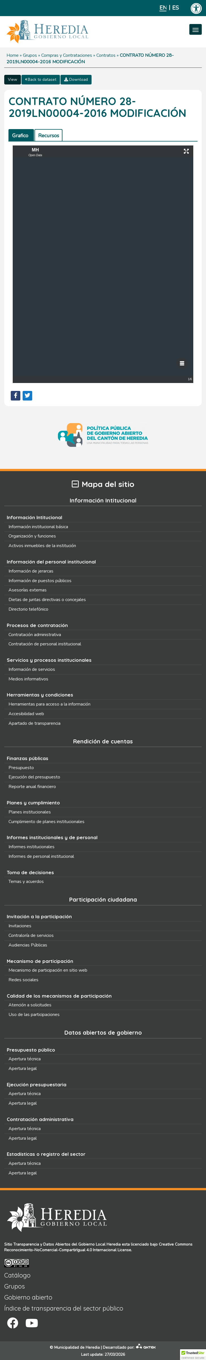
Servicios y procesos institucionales (49, 660)
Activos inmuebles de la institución (42, 546)
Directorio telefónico (28, 609)
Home (12, 55)
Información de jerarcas (30, 571)
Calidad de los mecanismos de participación (59, 996)
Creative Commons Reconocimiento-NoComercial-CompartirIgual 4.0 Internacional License (98, 1247)
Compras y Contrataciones (66, 55)
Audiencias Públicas (27, 945)
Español (175, 8)
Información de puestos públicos (39, 581)
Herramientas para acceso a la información (49, 704)
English (162, 8)
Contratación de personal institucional (44, 644)
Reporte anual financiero (32, 787)
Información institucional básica (38, 527)
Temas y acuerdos (26, 881)
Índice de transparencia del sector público (63, 1308)
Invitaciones (19, 926)
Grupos (30, 55)
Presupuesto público (31, 1050)
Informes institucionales (31, 847)
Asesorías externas (27, 590)
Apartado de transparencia (34, 723)
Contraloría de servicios (31, 935)
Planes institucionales (29, 812)
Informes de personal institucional (41, 856)
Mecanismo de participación (40, 961)
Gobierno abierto (28, 1297)
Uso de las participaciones (34, 1014)
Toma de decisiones (30, 872)
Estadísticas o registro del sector (46, 1154)
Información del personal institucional (51, 562)
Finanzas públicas (27, 758)
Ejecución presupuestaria (36, 1084)
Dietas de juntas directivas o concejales (47, 600)
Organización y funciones (32, 536)
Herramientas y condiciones (40, 695)
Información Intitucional (34, 517)
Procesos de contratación (37, 625)
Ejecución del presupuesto (34, 777)
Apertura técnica (24, 1059)
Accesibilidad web (26, 714)
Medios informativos (28, 679)
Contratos (106, 55)
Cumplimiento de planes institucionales (46, 822)
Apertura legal (22, 1068)
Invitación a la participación (39, 916)
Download (76, 79)
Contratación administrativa (34, 635)
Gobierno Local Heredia (99, 1244)
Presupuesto (21, 768)
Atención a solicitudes (29, 1005)
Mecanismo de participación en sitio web (47, 970)
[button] (193, 1354)
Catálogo (17, 1275)
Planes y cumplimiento (33, 803)
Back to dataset (40, 79)
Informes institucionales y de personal (52, 837)
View (12, 79)
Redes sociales (23, 980)
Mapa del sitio (103, 484)
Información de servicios (31, 669)
